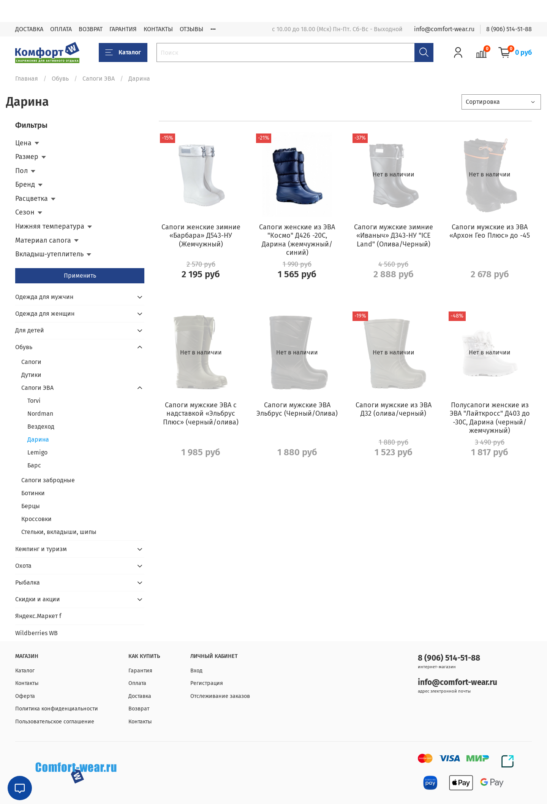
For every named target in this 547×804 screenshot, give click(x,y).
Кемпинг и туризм (41, 549)
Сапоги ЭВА (98, 78)
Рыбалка (27, 582)
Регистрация (206, 683)
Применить (80, 275)
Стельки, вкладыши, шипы (58, 531)
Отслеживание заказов (220, 696)
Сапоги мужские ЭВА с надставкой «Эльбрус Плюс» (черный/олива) (201, 413)
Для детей (29, 330)
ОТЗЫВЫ (191, 29)
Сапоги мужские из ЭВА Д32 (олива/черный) (394, 409)
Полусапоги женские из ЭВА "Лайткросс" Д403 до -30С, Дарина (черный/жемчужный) (490, 418)
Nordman (40, 413)
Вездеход (40, 426)
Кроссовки (36, 519)
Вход (196, 670)
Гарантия (140, 670)
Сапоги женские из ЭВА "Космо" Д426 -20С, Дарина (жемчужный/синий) (297, 240)
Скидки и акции (37, 599)
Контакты (27, 683)
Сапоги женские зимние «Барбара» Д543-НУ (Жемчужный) (200, 235)
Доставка (139, 696)
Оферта (25, 696)
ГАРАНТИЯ (123, 29)
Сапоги (31, 361)
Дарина (38, 439)
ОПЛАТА (61, 29)
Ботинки (33, 493)
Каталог (123, 52)
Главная (26, 78)
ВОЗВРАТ (91, 29)
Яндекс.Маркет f (38, 616)
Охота (23, 565)
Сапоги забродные (48, 480)
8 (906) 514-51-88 (509, 29)
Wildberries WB (36, 633)
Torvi (34, 400)
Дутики (31, 374)
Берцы (30, 506)
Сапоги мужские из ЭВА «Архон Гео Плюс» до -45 (489, 231)
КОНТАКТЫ (158, 29)
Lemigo (37, 452)
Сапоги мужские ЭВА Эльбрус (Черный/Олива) (297, 409)
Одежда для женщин (44, 313)
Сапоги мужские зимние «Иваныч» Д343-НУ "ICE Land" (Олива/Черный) (393, 235)
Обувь (60, 78)
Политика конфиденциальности (56, 708)
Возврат (138, 708)
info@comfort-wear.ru (444, 29)
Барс (34, 465)
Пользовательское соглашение (54, 721)
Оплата (137, 683)
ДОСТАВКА (29, 29)
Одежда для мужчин (44, 296)
